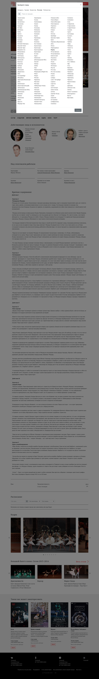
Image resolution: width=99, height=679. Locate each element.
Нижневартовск (38, 95)
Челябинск (70, 75)
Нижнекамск (37, 97)
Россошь (53, 69)
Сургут (69, 32)
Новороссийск (55, 18)
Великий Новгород (23, 44)
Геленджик (21, 69)
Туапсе (69, 54)
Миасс (36, 73)
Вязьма (20, 67)
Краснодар (37, 48)
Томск (69, 50)
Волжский (20, 60)
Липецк (36, 64)
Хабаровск (70, 69)
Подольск (53, 58)
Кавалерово (37, 18)
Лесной (36, 62)
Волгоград (21, 56)
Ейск (19, 73)
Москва (36, 77)
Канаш (36, 26)
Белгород (20, 30)
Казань (36, 20)
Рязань (53, 73)
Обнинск (53, 28)
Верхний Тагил (22, 46)
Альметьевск (21, 18)
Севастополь (54, 89)
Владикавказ (21, 52)
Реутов (53, 67)
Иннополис (21, 97)
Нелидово (37, 91)
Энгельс (69, 89)
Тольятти (70, 48)
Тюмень (69, 58)
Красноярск (37, 52)
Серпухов (53, 97)
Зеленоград (21, 91)
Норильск (53, 26)
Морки (36, 75)
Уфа (68, 64)
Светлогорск (54, 87)
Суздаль (69, 30)
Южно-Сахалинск (72, 91)
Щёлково (70, 85)
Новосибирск (54, 20)
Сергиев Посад (55, 93)
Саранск (53, 81)
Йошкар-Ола (21, 103)
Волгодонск (21, 58)
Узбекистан (46, 10)
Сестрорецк (54, 99)
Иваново (20, 93)
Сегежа (53, 91)
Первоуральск (55, 48)
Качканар (37, 28)
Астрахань (21, 24)
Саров (52, 85)
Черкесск (69, 79)
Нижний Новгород (39, 99)
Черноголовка (71, 81)
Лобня (36, 66)
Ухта (68, 66)
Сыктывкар (70, 34)
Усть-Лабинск (71, 62)
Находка (36, 89)
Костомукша (37, 44)
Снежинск (70, 18)
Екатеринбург (21, 75)
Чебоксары (70, 73)
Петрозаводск (55, 52)
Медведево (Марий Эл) (41, 71)
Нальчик (36, 87)
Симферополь (55, 101)
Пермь (53, 50)
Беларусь (20, 10)
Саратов (53, 83)
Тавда (69, 38)
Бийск (19, 32)
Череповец (70, 77)
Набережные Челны (40, 85)
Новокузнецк (38, 103)
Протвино (54, 60)
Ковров (36, 40)
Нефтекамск (37, 93)
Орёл (52, 40)
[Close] (81, 4)
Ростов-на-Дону (55, 71)
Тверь (69, 44)
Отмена (78, 110)
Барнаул (20, 26)
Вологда (20, 62)
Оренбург (53, 36)
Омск (52, 32)
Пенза (52, 46)
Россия (39, 10)
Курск (35, 56)
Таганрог (69, 40)
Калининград (38, 22)
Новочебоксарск (55, 22)
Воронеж (20, 64)
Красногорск (37, 46)
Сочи (68, 22)
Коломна (36, 42)
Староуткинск (71, 26)
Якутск (69, 95)
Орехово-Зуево (55, 38)
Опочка (53, 34)
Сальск (53, 75)
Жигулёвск (21, 77)
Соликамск (70, 20)
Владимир (20, 54)
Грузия (26, 10)
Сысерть (69, 36)
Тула (68, 56)
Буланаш (20, 40)
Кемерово (37, 30)
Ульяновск (70, 60)
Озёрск (53, 30)
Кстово (36, 54)
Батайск (20, 28)
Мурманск (37, 79)
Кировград (37, 38)
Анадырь (20, 20)
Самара (53, 77)
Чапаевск (70, 71)
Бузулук (20, 38)
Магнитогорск (38, 69)
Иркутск (20, 101)
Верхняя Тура (21, 48)
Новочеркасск (55, 24)
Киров (36, 36)
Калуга (36, 24)
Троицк (69, 52)
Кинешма (36, 34)
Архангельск (21, 22)
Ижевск (20, 95)
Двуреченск (21, 71)
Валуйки (20, 42)
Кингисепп (37, 32)
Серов (52, 95)
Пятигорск (54, 66)
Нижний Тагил (38, 101)
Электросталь (71, 87)
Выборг (20, 66)
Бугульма (20, 36)
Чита (68, 83)
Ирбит (19, 99)
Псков (52, 62)
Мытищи (36, 83)
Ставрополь (70, 24)
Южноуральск (71, 93)
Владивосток (21, 50)
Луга (35, 67)
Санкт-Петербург (56, 79)
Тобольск (70, 46)
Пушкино (53, 64)
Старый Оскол (71, 28)
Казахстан (33, 10)
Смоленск (53, 103)
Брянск (19, 34)
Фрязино (69, 67)
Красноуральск (38, 50)
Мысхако (36, 81)
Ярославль (70, 97)
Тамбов (69, 42)
